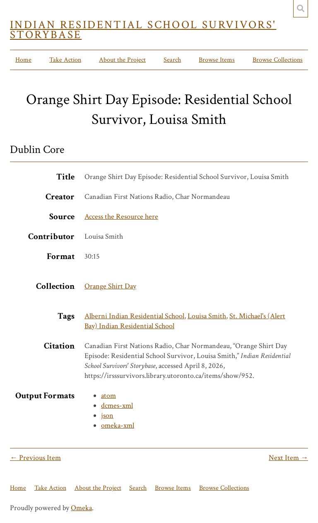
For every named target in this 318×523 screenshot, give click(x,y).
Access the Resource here (121, 216)
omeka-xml (117, 425)
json (107, 415)
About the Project (122, 60)
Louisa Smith (207, 316)
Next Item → (288, 457)
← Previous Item (35, 457)
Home (23, 60)
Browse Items (217, 60)
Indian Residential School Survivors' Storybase (143, 30)
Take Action (65, 60)
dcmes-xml (117, 405)
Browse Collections (278, 60)
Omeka (81, 508)
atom (108, 395)
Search (172, 60)
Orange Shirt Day (110, 286)
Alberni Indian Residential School (134, 316)
